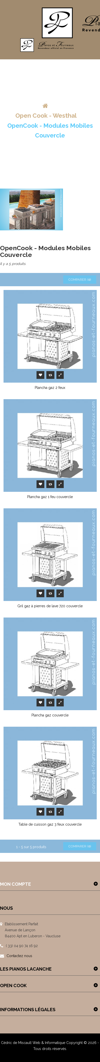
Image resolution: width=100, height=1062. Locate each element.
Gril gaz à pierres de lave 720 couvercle (50, 606)
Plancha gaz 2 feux (50, 388)
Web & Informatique (48, 1043)
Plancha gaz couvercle (50, 715)
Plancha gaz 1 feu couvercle (50, 497)
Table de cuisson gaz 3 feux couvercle (50, 824)
